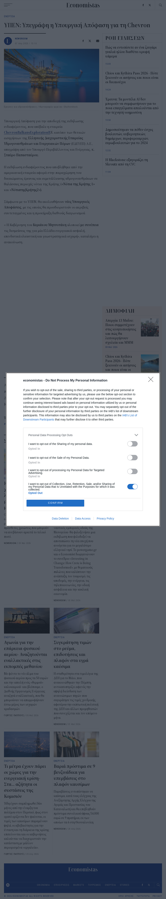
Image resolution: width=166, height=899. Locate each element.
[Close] (152, 380)
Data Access (83, 518)
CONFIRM (55, 503)
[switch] (132, 443)
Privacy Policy (105, 518)
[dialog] (83, 449)
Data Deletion (60, 518)
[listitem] (83, 435)
